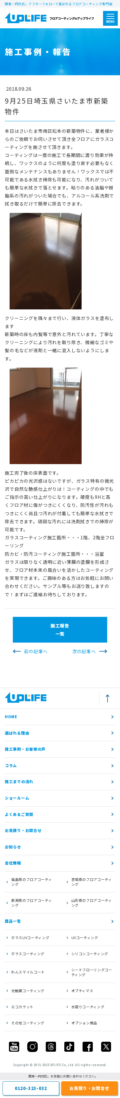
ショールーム (17, 798)
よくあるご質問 (19, 814)
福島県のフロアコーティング (31, 882)
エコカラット (22, 1006)
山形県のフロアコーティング (91, 903)
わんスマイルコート (28, 971)
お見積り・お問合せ (23, 830)
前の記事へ (36, 651)
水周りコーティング (88, 1006)
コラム (11, 765)
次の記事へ (84, 651)
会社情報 (13, 862)
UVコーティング (84, 937)
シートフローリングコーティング (91, 972)
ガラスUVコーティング (30, 937)
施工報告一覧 (60, 629)
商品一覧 (13, 921)
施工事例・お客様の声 (25, 749)
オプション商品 (84, 1022)
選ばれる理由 (17, 733)
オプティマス (82, 990)
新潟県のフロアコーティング (31, 903)
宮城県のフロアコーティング (91, 882)
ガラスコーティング (27, 953)
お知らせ (13, 846)
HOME (11, 716)
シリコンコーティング (89, 953)
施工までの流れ (19, 781)
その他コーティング (27, 1022)
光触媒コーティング (27, 990)
